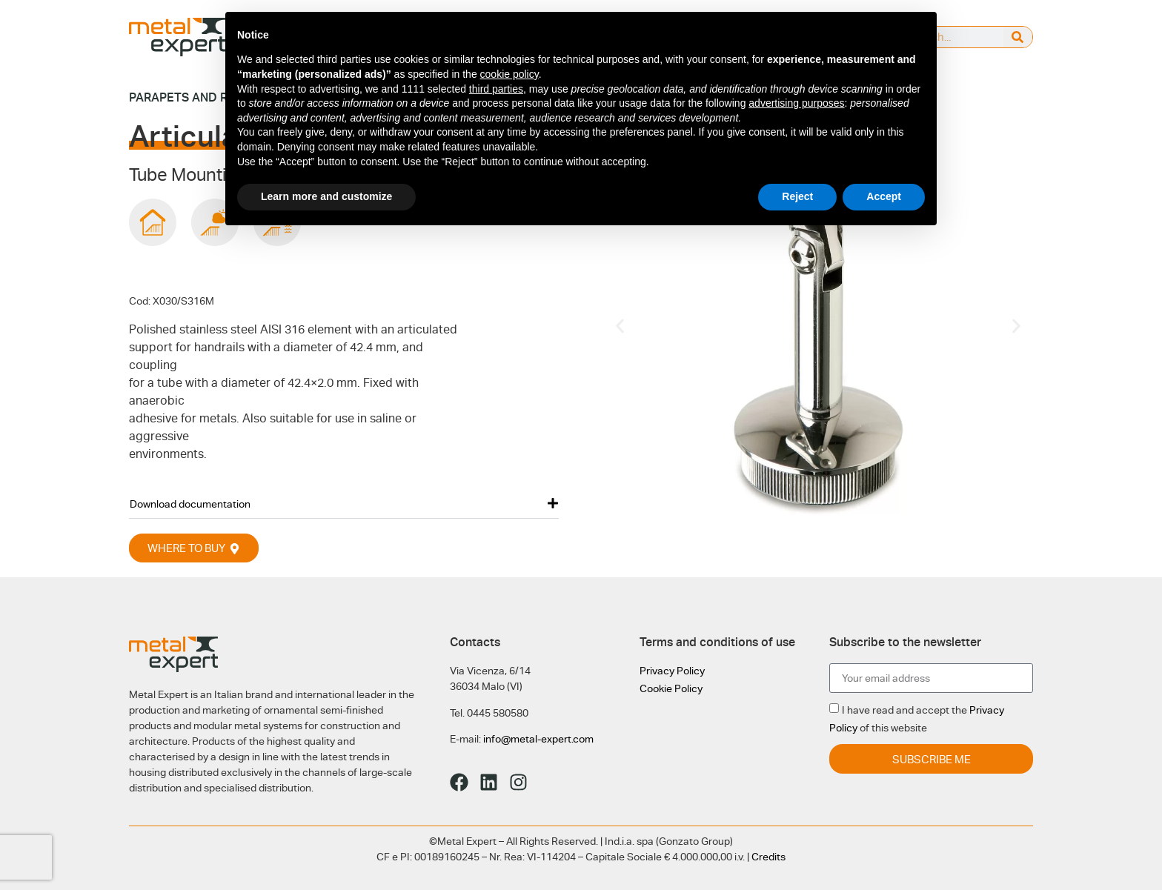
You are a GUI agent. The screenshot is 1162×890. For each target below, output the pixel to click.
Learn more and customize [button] (326, 196)
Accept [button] (883, 196)
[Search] (1017, 37)
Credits (768, 857)
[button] (344, 503)
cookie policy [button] (509, 74)
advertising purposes (796, 103)
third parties (496, 89)
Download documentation (190, 504)
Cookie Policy (671, 688)
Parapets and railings (201, 97)
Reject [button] (797, 196)
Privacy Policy (672, 671)
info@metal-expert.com (538, 739)
